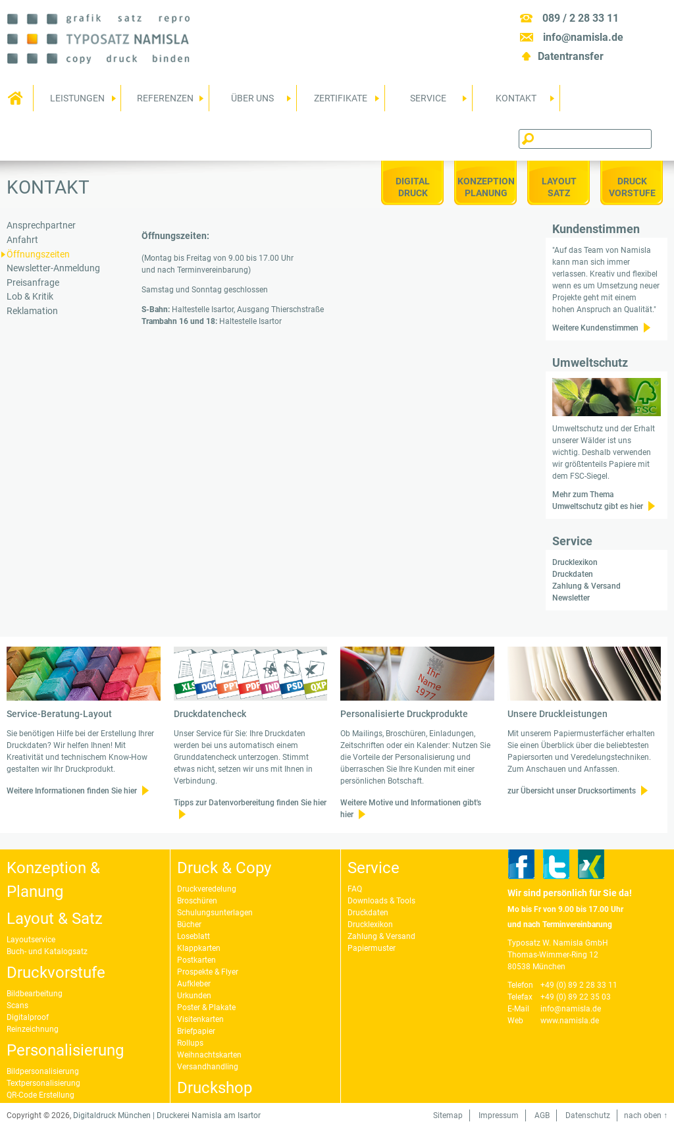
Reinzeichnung (33, 1029)
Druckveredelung (206, 889)
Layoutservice (31, 939)
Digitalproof (28, 1017)
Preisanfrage (33, 282)
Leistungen (75, 102)
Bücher (189, 924)
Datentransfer (571, 56)
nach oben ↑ (645, 1115)
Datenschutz (587, 1115)
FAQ (355, 889)
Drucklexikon (575, 562)
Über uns (250, 102)
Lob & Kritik (30, 296)
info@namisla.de (583, 37)
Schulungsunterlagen (215, 912)
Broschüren (197, 900)
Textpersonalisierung (43, 1083)
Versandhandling (207, 1066)
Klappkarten (198, 948)
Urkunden (194, 995)
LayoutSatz (559, 187)
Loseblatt (193, 936)
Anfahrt (22, 240)
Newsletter (571, 598)
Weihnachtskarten (209, 1054)
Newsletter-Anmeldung (53, 268)
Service (426, 102)
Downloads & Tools (381, 900)
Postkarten (196, 960)
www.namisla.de (569, 1020)
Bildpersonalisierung (43, 1071)
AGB (542, 1115)
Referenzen (162, 102)
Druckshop (214, 1088)
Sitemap (448, 1115)
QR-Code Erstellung (40, 1095)
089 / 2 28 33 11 (580, 18)
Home (16, 98)
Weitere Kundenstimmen (595, 328)
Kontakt (514, 102)
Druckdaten (572, 574)
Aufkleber (194, 983)
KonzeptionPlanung (486, 187)
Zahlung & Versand (586, 586)
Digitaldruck (413, 187)
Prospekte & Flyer (207, 972)
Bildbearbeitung (35, 993)
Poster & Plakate (206, 1007)
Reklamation (32, 311)
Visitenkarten (200, 1019)
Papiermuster (372, 948)
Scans (17, 1005)
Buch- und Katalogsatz (47, 951)
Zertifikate (338, 102)
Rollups (190, 1043)
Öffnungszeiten (38, 254)
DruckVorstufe (632, 187)
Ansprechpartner (41, 225)
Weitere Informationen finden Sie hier (72, 790)
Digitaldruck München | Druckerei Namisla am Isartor (167, 1115)
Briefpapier (196, 1031)
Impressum (499, 1115)
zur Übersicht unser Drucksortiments (571, 790)
